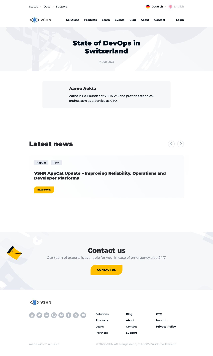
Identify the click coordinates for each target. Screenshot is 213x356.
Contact (159, 19)
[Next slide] (180, 144)
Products (90, 19)
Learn (106, 19)
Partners (102, 332)
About (145, 19)
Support (61, 6)
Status (33, 6)
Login (180, 19)
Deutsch (154, 6)
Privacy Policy (166, 326)
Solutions (72, 19)
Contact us (106, 269)
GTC (159, 314)
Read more (44, 189)
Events (119, 19)
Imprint (161, 320)
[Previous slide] (171, 144)
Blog (132, 19)
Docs (47, 6)
